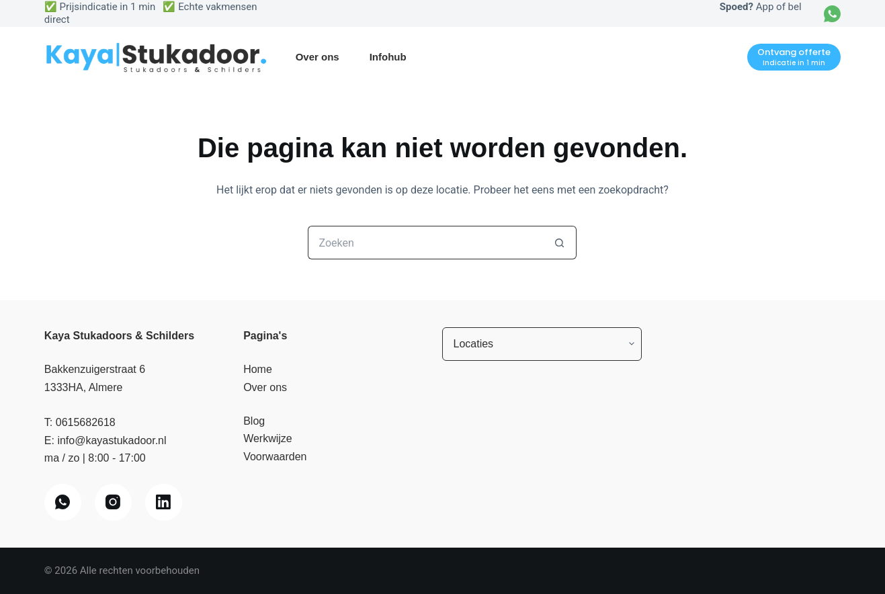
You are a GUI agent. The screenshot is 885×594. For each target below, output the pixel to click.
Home (257, 369)
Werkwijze (267, 438)
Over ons (317, 56)
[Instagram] (113, 502)
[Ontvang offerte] (794, 57)
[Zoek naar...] (425, 242)
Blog (254, 421)
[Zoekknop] (560, 242)
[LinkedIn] (163, 502)
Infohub (388, 56)
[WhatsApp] (832, 13)
